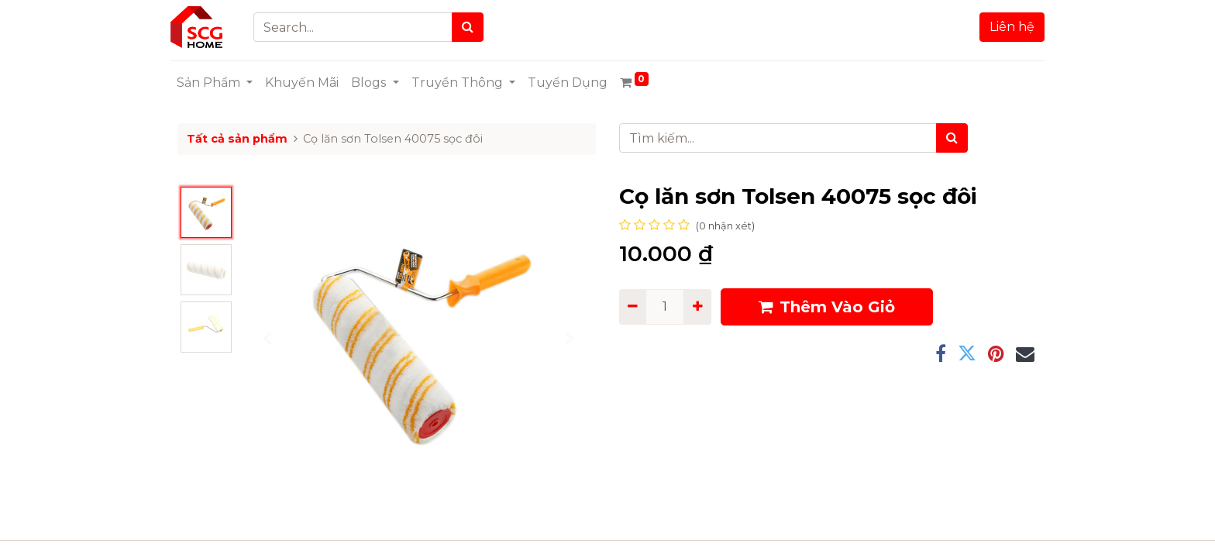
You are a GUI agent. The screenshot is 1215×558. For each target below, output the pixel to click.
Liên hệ (1005, 26)
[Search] (474, 27)
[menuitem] (309, 82)
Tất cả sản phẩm (237, 139)
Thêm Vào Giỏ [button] (827, 307)
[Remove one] (632, 307)
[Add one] (697, 307)
